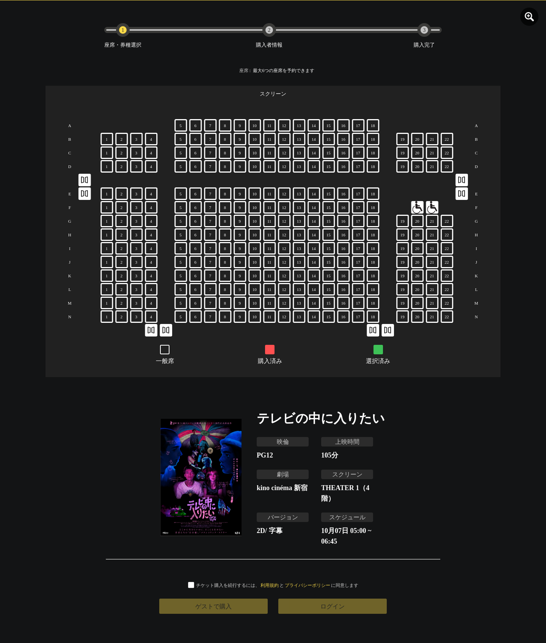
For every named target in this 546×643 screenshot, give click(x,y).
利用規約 (269, 585)
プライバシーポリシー (307, 585)
